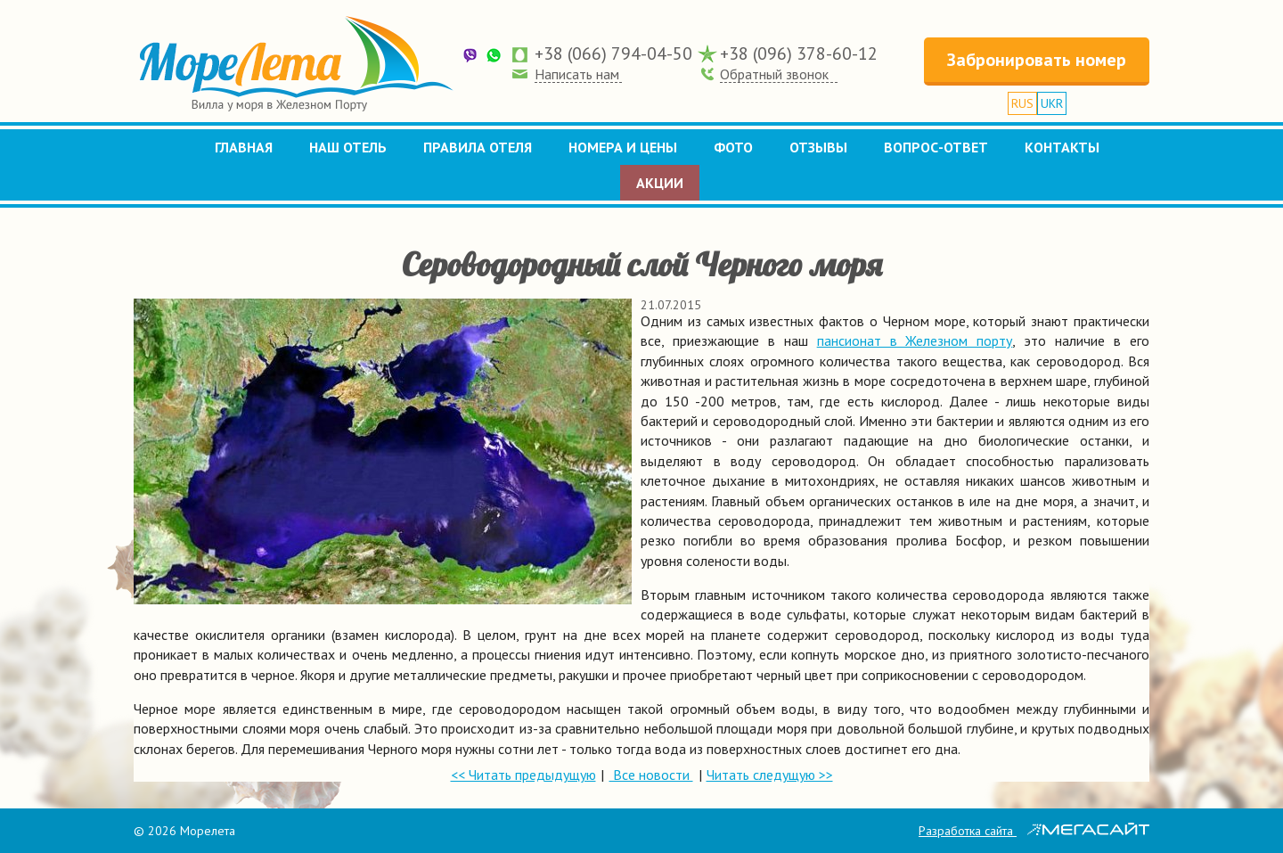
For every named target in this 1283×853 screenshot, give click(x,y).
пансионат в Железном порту (915, 340)
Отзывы (818, 147)
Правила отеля (477, 147)
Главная (244, 147)
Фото (733, 147)
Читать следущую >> (770, 774)
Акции (659, 183)
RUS (1022, 103)
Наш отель (348, 147)
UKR (1052, 103)
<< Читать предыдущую (523, 774)
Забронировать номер (1036, 59)
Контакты (1062, 147)
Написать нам (577, 74)
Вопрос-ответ (936, 147)
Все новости (651, 774)
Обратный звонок (774, 74)
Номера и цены (622, 147)
